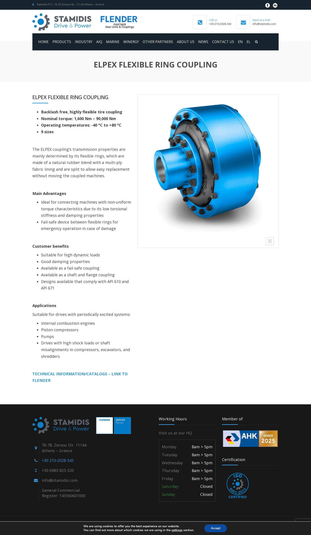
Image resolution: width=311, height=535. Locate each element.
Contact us (223, 41)
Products (61, 41)
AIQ (99, 41)
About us (185, 41)
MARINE (112, 41)
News (203, 41)
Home (43, 41)
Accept (215, 528)
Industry (83, 41)
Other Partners (158, 41)
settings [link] (176, 530)
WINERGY (131, 41)
